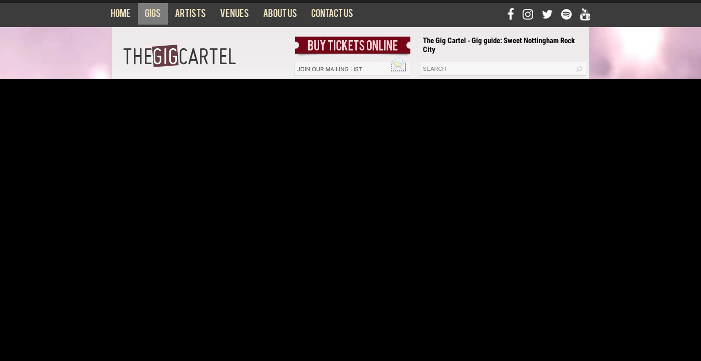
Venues (234, 16)
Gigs (153, 16)
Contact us (332, 16)
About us (280, 16)
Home (121, 16)
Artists (190, 16)
